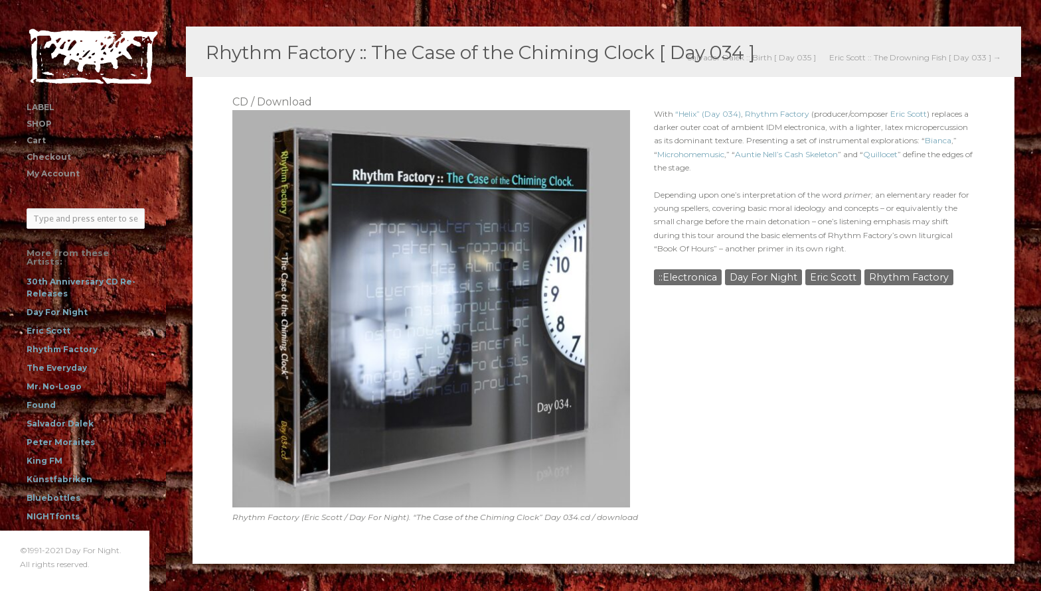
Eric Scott (48, 331)
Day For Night (57, 312)
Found (41, 405)
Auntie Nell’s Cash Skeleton (786, 154)
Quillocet (880, 154)
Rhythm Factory (62, 349)
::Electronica (688, 277)
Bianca (938, 140)
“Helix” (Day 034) (708, 114)
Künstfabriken (59, 479)
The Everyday (57, 368)
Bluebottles (53, 498)
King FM (44, 461)
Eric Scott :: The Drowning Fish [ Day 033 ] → (915, 58)
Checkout (49, 157)
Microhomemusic (690, 154)
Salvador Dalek (60, 423)
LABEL (40, 107)
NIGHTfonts (53, 516)
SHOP (39, 124)
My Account (53, 173)
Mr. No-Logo (54, 386)
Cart (36, 140)
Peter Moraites (61, 442)
